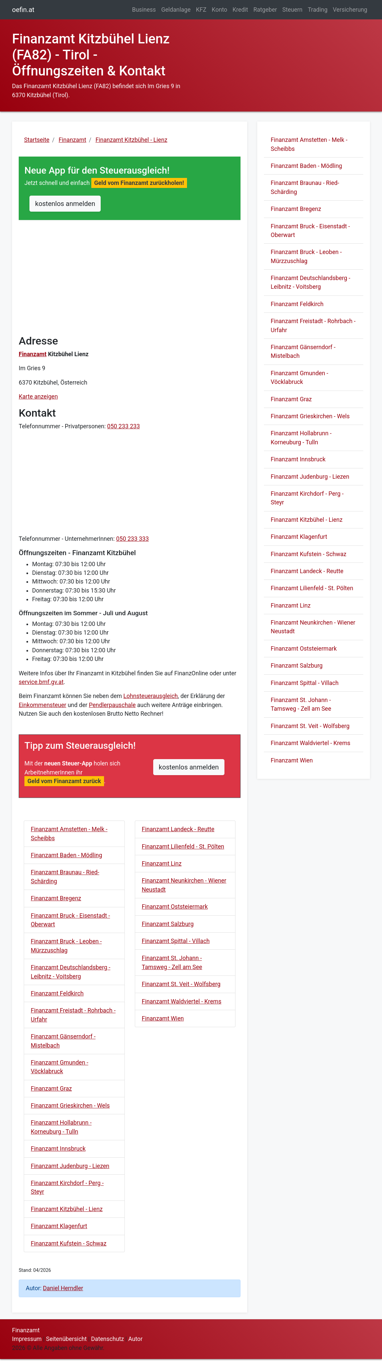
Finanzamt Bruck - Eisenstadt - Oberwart (70, 920)
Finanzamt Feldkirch (57, 993)
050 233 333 (132, 538)
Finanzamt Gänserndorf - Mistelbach (63, 1041)
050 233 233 (123, 426)
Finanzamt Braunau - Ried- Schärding (65, 876)
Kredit (240, 9)
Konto (219, 9)
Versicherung (350, 9)
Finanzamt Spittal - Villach (176, 941)
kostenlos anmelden (65, 204)
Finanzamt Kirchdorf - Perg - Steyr (67, 1187)
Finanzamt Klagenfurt (59, 1226)
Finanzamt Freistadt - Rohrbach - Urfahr (73, 1014)
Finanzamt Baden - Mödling (66, 855)
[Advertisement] (130, 282)
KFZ (201, 9)
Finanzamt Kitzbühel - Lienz (67, 1209)
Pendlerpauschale (112, 705)
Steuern (292, 9)
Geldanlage (176, 9)
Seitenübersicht (66, 1339)
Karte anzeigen (38, 396)
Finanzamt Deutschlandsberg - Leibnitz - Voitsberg (70, 971)
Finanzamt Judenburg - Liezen (70, 1166)
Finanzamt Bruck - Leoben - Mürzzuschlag (66, 945)
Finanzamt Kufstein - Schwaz (68, 1243)
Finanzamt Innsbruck (58, 1148)
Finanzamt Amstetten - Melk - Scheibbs (69, 833)
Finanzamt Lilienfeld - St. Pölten (183, 846)
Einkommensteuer (42, 705)
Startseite (37, 140)
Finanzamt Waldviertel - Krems (181, 1001)
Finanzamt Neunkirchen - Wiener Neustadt (184, 885)
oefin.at (23, 10)
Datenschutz (107, 1339)
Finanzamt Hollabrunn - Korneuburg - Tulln (61, 1127)
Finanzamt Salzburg (168, 924)
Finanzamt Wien (163, 1018)
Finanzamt (32, 354)
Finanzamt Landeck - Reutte (178, 829)
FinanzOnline (191, 673)
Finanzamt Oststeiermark (175, 906)
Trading (317, 9)
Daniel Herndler (63, 1288)
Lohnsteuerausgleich (150, 696)
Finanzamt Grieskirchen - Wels (70, 1105)
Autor (135, 1339)
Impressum (27, 1339)
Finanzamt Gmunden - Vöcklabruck (59, 1067)
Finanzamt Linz (162, 863)
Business (144, 9)
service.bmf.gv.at (41, 682)
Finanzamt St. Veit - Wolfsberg (181, 984)
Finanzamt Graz (51, 1088)
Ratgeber (265, 9)
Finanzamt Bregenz (56, 898)
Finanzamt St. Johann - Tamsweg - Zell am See (172, 962)
